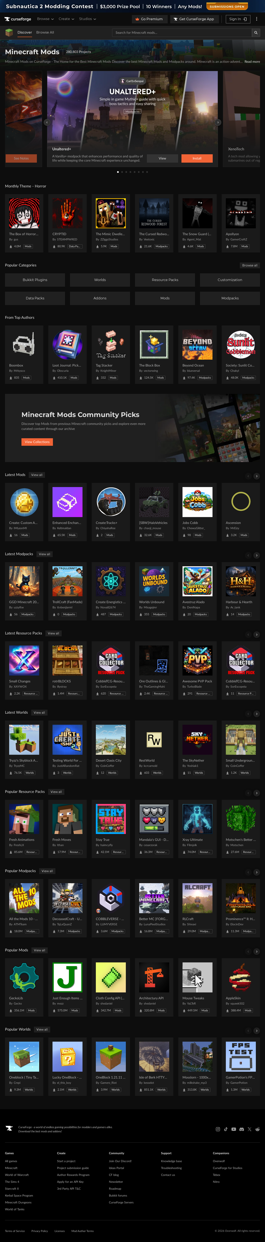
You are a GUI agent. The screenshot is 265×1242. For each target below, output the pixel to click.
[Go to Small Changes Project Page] (24, 670)
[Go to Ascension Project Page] (241, 512)
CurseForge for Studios (227, 1168)
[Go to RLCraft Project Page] (197, 908)
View (162, 158)
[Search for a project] (182, 32)
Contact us (168, 1175)
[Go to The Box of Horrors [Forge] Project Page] (24, 223)
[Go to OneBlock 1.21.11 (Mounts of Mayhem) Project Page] (111, 1066)
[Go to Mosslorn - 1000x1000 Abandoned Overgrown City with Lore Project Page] (197, 1066)
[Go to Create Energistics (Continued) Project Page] (111, 591)
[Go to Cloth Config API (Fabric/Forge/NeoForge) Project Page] (111, 987)
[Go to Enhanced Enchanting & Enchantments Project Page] (67, 512)
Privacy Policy (39, 1231)
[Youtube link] (233, 1129)
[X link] (249, 1129)
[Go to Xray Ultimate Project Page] (197, 829)
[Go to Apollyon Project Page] (241, 223)
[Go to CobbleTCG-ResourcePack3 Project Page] (111, 670)
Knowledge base (171, 1161)
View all (36, 475)
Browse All (45, 32)
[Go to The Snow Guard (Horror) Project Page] (197, 223)
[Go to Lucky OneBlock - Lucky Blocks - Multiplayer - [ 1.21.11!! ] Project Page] (67, 1066)
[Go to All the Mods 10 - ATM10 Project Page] (24, 908)
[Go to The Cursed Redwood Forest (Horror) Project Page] (154, 223)
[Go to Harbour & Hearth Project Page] (241, 591)
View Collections (37, 442)
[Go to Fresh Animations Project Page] (24, 829)
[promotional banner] (132, 6)
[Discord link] (241, 1129)
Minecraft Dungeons (18, 1202)
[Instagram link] (217, 1129)
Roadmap (115, 1188)
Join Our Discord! (120, 1161)
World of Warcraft (17, 1175)
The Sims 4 (12, 1181)
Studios (88, 19)
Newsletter (116, 1181)
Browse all (250, 265)
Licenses (60, 1231)
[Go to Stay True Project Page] (111, 829)
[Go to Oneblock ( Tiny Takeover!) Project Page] (24, 1066)
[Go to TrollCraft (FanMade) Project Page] (67, 591)
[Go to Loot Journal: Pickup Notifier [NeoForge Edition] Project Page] (67, 354)
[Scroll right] (256, 476)
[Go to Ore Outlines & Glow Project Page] (154, 670)
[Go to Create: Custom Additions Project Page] (24, 512)
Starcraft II (12, 1188)
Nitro (216, 1181)
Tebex (216, 1175)
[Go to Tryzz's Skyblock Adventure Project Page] (24, 750)
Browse (46, 19)
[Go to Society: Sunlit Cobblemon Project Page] (241, 354)
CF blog (114, 1175)
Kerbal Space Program (19, 1195)
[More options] (256, 19)
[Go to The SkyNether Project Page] (197, 750)
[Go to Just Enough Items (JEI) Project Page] (67, 987)
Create (67, 19)
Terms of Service (15, 1231)
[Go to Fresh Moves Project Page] (67, 829)
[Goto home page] (18, 19)
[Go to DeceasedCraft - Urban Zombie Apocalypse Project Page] (67, 908)
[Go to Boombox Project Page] (24, 354)
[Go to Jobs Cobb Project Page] (197, 512)
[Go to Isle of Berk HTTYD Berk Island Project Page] (154, 1066)
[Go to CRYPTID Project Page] (67, 223)
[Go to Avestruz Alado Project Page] (197, 591)
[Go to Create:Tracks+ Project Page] (111, 512)
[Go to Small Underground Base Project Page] (241, 750)
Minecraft (11, 1168)
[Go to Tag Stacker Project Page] (111, 354)
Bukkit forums (118, 1195)
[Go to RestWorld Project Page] (154, 750)
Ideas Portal (116, 1168)
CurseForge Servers (121, 1202)
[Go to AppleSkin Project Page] (241, 987)
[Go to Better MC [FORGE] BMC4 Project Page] (154, 908)
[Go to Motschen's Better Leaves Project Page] (241, 829)
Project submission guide (73, 1168)
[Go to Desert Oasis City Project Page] (111, 750)
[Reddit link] (257, 1129)
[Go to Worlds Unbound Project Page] (154, 591)
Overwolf (219, 1161)
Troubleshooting (171, 1168)
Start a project (66, 1161)
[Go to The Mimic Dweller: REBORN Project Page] (111, 223)
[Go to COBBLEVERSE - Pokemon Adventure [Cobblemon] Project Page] (111, 908)
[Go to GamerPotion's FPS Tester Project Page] (241, 1066)
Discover (25, 32)
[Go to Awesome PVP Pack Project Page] (197, 670)
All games (11, 1161)
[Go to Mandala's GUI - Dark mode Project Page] (154, 829)
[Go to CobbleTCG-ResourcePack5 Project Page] (241, 670)
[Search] (256, 33)
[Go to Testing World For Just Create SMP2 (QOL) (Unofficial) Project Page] (67, 750)
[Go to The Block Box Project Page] (154, 354)
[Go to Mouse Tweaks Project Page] (197, 987)
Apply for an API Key (70, 1181)
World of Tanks (14, 1209)
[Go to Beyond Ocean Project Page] (197, 354)
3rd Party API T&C (69, 1188)
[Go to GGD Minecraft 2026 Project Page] (24, 591)
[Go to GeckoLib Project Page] (24, 987)
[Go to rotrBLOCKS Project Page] (67, 670)
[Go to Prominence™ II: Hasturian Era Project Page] (241, 908)
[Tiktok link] (225, 1129)
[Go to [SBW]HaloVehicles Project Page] (154, 512)
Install (197, 158)
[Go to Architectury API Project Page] (154, 987)
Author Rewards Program (73, 1175)
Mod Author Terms (82, 1231)
